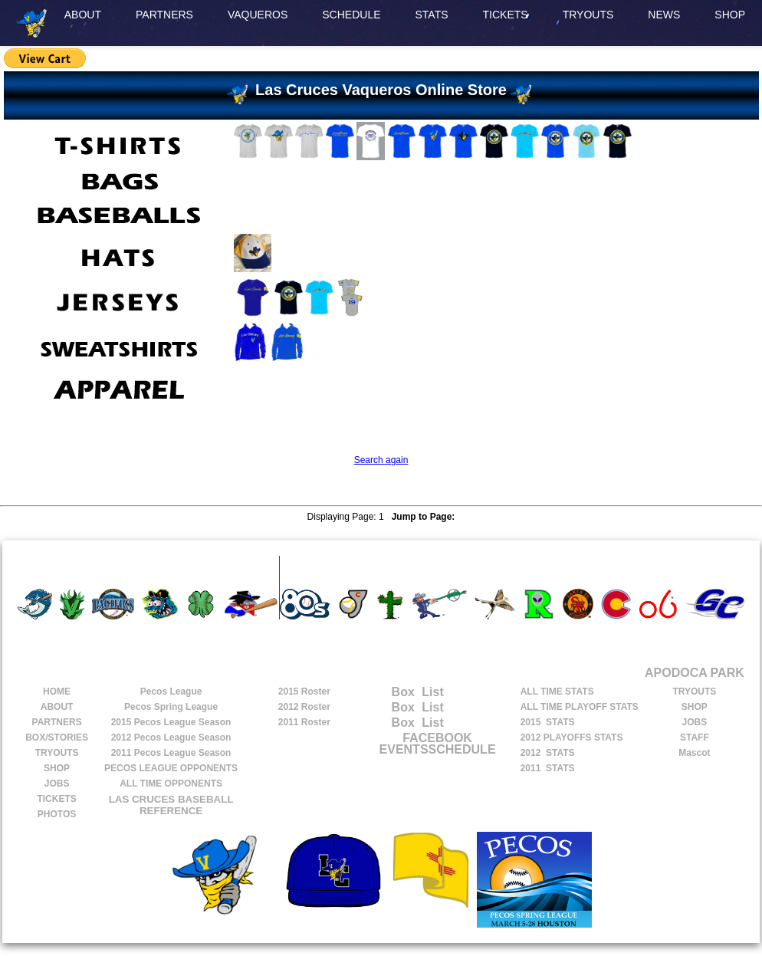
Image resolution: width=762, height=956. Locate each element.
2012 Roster (304, 706)
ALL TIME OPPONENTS (171, 783)
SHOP (729, 14)
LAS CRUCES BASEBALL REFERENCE (171, 804)
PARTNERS (164, 14)
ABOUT (82, 14)
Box (388, 692)
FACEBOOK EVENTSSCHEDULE (437, 743)
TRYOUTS (588, 14)
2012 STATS (548, 752)
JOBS (57, 783)
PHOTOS (57, 814)
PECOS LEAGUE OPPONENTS (171, 768)
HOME (57, 691)
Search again (381, 460)
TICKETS (505, 14)
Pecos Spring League (171, 706)
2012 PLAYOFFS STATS (572, 737)
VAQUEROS (257, 14)
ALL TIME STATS (557, 691)
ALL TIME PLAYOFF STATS (580, 706)
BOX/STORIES (56, 737)
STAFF (694, 737)
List (431, 692)
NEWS (664, 14)
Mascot (694, 752)
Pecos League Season (171, 722)
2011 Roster (304, 722)
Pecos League (171, 691)
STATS (431, 14)
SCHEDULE (351, 14)
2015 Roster (304, 691)
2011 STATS (548, 768)
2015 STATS (548, 722)
